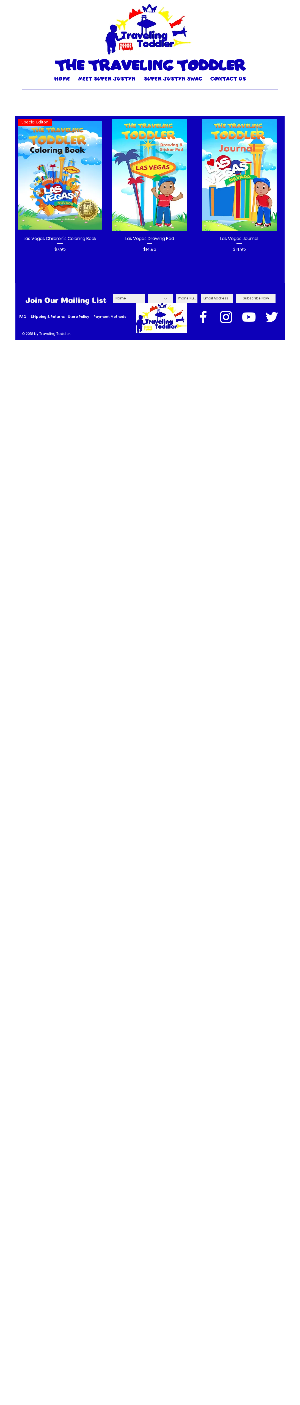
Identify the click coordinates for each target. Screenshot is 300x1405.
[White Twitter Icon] (271, 317)
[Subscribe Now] (256, 298)
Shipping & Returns (48, 316)
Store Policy (78, 316)
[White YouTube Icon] (249, 317)
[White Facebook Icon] (203, 317)
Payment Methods (109, 316)
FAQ (22, 316)
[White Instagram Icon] (226, 317)
